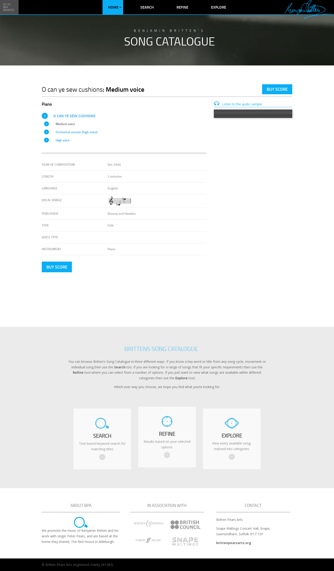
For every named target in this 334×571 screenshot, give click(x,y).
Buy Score (277, 89)
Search (147, 7)
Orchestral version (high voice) (76, 132)
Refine (182, 7)
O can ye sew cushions (74, 115)
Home (113, 7)
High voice (63, 140)
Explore (218, 7)
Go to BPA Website (8, 7)
